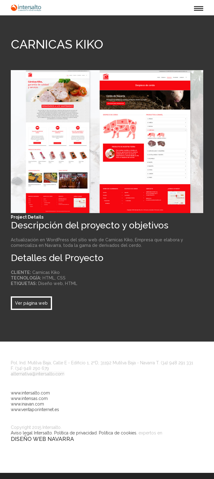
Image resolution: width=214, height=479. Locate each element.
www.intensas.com (29, 398)
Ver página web (31, 303)
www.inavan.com (27, 404)
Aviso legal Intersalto (31, 432)
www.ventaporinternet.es (35, 409)
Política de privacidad (75, 432)
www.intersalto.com (30, 392)
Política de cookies (117, 432)
